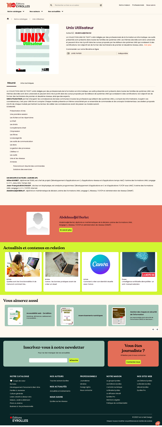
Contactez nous (133, 362)
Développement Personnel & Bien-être (26, 387)
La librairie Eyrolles (113, 391)
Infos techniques (27, 83)
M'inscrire (74, 360)
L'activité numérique (114, 387)
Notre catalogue (14, 11)
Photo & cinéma (16, 404)
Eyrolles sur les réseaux (60, 402)
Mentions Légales (113, 401)
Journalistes (85, 381)
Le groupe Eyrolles (113, 381)
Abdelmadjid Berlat (83, 33)
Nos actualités (54, 11)
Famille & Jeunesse (17, 391)
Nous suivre (150, 5)
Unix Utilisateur (38, 19)
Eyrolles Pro (111, 398)
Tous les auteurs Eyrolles (60, 381)
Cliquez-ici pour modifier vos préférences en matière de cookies (129, 422)
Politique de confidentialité (116, 404)
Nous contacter (87, 391)
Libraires (84, 384)
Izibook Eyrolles (142, 387)
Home (8, 19)
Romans (13, 384)
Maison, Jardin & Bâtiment (20, 401)
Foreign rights (86, 387)
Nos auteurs (35, 11)
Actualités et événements (61, 391)
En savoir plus (66, 230)
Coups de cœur (18, 381)
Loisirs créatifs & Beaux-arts (21, 398)
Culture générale (17, 394)
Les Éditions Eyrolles (114, 384)
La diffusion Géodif (113, 394)
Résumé (11, 83)
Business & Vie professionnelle (22, 408)
